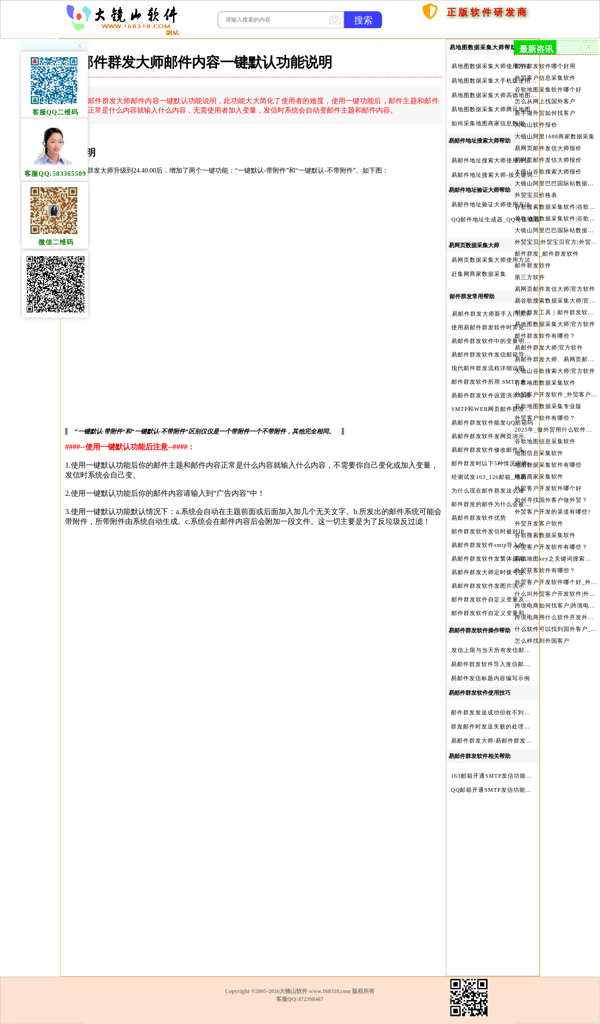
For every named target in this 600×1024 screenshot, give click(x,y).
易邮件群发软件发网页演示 (488, 436)
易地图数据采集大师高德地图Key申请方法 (508, 95)
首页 (433, 29)
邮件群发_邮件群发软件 (547, 253)
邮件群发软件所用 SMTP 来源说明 (498, 382)
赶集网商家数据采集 (478, 274)
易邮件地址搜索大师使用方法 (491, 160)
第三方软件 (530, 277)
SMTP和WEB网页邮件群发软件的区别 (503, 409)
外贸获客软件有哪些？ (545, 570)
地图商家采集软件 (539, 476)
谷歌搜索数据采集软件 (545, 535)
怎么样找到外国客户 (542, 640)
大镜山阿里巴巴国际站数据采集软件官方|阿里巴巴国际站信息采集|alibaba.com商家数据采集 (556, 230)
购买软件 (467, 29)
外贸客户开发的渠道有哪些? (553, 511)
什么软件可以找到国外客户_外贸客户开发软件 (556, 629)
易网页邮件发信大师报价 (548, 148)
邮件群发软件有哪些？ (545, 336)
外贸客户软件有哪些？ (545, 418)
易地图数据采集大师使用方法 (491, 66)
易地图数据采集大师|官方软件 (555, 324)
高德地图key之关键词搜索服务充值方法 (556, 558)
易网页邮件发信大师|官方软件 (555, 289)
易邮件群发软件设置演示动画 (491, 395)
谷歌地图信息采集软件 (545, 441)
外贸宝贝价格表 (536, 195)
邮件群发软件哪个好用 (545, 66)
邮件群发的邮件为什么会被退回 (494, 504)
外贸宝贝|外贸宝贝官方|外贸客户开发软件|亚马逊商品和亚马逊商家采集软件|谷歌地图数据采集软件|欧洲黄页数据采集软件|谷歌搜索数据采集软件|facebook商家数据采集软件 (556, 242)
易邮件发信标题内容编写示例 (490, 678)
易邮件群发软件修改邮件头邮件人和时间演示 (512, 450)
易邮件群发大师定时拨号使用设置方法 (503, 572)
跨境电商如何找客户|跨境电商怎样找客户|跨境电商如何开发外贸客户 (556, 605)
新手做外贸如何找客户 (545, 113)
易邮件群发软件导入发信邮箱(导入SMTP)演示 (513, 664)
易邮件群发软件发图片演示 (488, 586)
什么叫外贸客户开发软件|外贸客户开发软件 (556, 594)
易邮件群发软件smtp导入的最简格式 (500, 545)
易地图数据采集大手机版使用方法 (497, 80)
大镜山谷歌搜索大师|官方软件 (555, 371)
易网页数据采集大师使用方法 (491, 260)
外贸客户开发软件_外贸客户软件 (556, 394)
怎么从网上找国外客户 (545, 101)
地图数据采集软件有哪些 (548, 465)
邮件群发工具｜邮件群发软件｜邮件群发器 (556, 312)
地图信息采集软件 (539, 453)
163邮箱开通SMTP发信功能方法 (494, 776)
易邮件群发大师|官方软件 (549, 347)
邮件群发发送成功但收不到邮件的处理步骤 (509, 712)
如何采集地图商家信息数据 (488, 123)
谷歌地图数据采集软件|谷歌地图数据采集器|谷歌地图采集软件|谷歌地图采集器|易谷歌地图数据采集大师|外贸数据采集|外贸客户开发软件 (556, 218)
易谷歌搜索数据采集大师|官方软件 (556, 300)
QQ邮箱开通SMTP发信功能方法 (494, 790)
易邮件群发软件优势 (478, 518)
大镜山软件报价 (536, 124)
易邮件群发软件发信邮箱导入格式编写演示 (509, 354)
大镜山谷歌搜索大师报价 (548, 171)
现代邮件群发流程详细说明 (488, 368)
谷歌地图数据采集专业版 (548, 406)
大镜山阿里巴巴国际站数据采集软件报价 (556, 183)
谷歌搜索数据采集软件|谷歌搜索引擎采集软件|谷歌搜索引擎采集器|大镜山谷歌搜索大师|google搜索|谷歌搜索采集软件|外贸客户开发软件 (556, 207)
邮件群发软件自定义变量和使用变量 (500, 613)
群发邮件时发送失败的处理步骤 (493, 726)
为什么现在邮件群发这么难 (488, 490)
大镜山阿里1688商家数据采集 (555, 136)
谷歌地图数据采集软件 (545, 382)
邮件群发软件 (533, 265)
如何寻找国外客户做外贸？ (551, 500)
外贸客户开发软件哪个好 (548, 488)
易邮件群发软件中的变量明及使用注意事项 (509, 341)
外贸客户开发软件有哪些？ (551, 547)
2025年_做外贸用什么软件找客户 (556, 429)
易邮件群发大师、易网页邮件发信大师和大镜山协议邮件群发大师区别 (556, 359)
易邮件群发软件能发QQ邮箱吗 (492, 422)
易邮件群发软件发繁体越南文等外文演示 (506, 558)
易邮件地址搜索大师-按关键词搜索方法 (504, 175)
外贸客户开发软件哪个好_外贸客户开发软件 (556, 582)
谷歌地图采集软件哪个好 (548, 89)
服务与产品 (515, 29)
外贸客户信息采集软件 (545, 78)
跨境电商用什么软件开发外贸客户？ (556, 617)
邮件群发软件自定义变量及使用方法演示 (506, 599)
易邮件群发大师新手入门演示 (491, 314)
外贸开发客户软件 (539, 523)
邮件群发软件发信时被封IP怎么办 (497, 531)
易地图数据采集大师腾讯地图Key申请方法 (508, 109)
